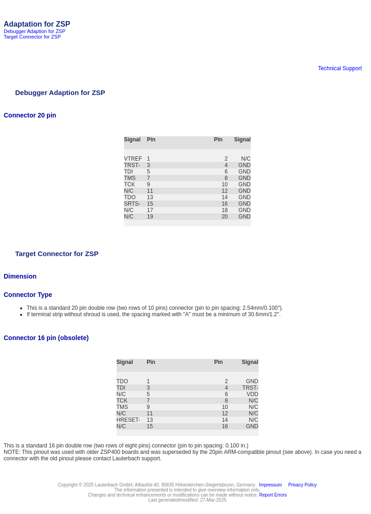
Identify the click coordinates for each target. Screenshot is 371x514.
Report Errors (273, 494)
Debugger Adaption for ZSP (35, 31)
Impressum (269, 484)
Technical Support (340, 68)
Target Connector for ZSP (32, 36)
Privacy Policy (301, 484)
